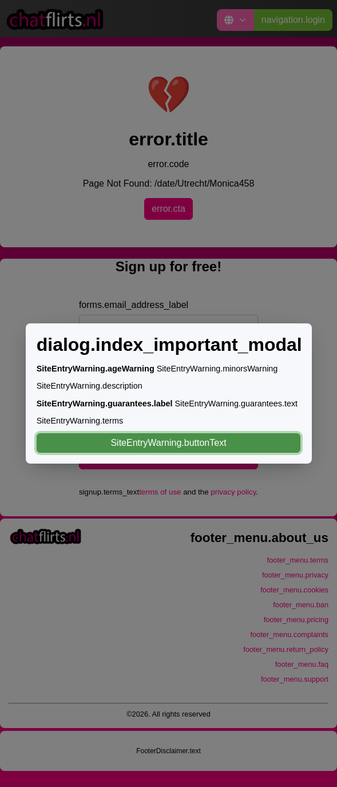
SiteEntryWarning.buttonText (168, 443)
